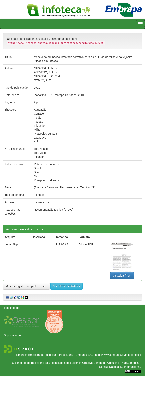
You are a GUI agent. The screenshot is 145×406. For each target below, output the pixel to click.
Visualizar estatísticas (66, 286)
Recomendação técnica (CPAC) (53, 209)
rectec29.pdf (12, 244)
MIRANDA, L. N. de (46, 68)
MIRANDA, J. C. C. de (47, 76)
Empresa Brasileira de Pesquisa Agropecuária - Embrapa (51, 354)
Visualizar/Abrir (122, 275)
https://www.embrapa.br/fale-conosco (118, 354)
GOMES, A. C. (43, 80)
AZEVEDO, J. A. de (46, 72)
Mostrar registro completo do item (26, 286)
